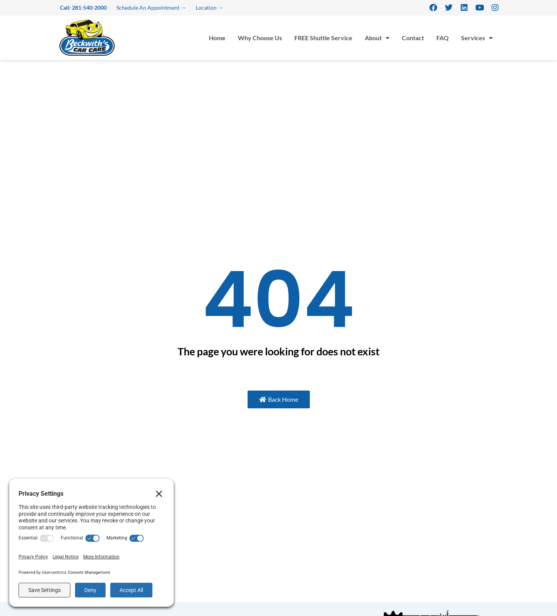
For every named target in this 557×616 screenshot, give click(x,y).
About (377, 38)
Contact (413, 37)
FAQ (442, 37)
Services (477, 38)
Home (217, 37)
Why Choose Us (260, 37)
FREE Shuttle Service (323, 37)
